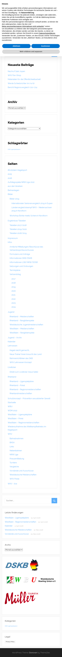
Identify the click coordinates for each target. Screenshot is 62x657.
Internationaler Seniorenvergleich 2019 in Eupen (32, 203)
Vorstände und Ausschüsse (21, 471)
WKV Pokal (14, 479)
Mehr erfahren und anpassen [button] (31, 51)
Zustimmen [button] (45, 46)
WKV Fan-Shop (14, 75)
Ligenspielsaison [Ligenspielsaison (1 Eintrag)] (15, 149)
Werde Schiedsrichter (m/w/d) (21, 83)
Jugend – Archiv (15, 338)
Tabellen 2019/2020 (18, 229)
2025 (10, 174)
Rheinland (12, 377)
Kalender (12, 341)
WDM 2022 (12, 410)
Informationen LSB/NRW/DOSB (24, 262)
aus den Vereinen (15, 186)
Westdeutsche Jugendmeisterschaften (26, 325)
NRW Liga (14, 454)
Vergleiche (14, 467)
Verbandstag (15, 274)
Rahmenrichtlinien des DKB (21, 358)
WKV (10, 434)
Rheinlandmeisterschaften (21, 393)
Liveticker (12, 367)
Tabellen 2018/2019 (18, 233)
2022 (14, 299)
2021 (13, 295)
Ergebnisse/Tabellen (17, 221)
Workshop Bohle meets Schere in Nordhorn (28, 216)
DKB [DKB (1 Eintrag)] (9, 149)
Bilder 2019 (14, 199)
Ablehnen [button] (16, 46)
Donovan (33, 652)
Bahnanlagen (13, 190)
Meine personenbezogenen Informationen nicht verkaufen (23, 26)
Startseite (12, 402)
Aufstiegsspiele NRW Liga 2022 (21, 182)
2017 (14, 279)
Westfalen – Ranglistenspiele (22, 333)
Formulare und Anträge (20, 254)
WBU (10, 406)
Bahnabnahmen (16, 438)
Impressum (13, 238)
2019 (14, 287)
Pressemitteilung (17, 459)
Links (12, 446)
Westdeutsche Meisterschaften (23, 475)
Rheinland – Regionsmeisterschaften (25, 389)
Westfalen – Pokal (15, 418)
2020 (14, 291)
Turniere (13, 463)
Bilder (10, 194)
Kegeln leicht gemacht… (20, 350)
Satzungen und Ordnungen (21, 266)
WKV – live (12, 484)
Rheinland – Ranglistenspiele (22, 320)
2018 (14, 283)
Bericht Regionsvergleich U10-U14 (22, 87)
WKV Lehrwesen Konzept (21, 362)
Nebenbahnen (16, 450)
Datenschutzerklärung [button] (47, 33)
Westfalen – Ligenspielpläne (20, 414)
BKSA (12, 442)
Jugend (11, 312)
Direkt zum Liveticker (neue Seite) (24, 372)
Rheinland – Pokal (17, 385)
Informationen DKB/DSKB (21, 258)
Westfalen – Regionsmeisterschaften (23, 422)
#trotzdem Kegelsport (17, 170)
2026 (10, 178)
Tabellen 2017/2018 (18, 225)
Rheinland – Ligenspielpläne (22, 381)
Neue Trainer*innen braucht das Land (26, 354)
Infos (10, 242)
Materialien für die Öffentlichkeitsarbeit (24, 79)
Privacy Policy (10, 641)
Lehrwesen (12, 346)
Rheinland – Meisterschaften (22, 316)
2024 (14, 307)
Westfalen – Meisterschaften (22, 329)
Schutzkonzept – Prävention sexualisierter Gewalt (29, 398)
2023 (14, 303)
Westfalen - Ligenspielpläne (17, 518)
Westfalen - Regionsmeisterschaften (20, 522)
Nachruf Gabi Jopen (16, 71)
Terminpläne (15, 270)
